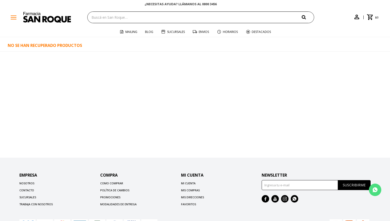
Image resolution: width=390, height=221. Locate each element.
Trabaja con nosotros (36, 204)
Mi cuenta (188, 183)
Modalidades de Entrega (118, 204)
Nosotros (26, 183)
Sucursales (176, 32)
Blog (149, 32)
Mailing (131, 32)
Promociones (110, 197)
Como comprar (111, 183)
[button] (308, 17)
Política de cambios (114, 190)
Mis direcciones (192, 197)
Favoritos (188, 204)
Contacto (26, 190)
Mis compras (190, 190)
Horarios (230, 32)
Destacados (261, 32)
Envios (204, 32)
